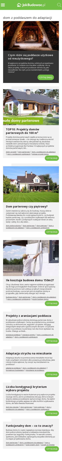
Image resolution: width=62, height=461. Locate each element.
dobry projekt (11, 152)
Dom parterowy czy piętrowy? (27, 206)
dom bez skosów (12, 407)
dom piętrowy (41, 225)
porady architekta (48, 445)
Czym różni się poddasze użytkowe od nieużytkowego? (30, 56)
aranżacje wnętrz (28, 335)
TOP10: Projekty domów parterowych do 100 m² (22, 131)
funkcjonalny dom (32, 445)
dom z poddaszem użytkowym (18, 154)
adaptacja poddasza (13, 368)
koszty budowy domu (40, 299)
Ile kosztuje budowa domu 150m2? (30, 280)
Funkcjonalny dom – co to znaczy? (29, 426)
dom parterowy (24, 152)
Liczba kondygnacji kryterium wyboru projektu (26, 388)
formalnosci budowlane (15, 370)
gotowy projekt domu (40, 154)
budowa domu (11, 297)
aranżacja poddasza (13, 335)
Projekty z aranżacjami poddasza (28, 316)
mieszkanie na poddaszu (35, 370)
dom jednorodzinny (13, 225)
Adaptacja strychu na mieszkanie (29, 353)
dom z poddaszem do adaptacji (44, 152)
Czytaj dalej (45, 77)
